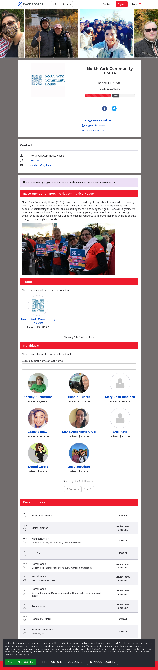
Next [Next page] (88, 489)
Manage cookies (102, 661)
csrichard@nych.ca (40, 165)
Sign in (121, 4)
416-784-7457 (38, 160)
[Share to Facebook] (105, 108)
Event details (62, 4)
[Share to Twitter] (114, 108)
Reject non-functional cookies (61, 661)
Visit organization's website (97, 120)
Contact (107, 4)
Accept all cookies (20, 661)
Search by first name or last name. (42, 360)
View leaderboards (93, 130)
